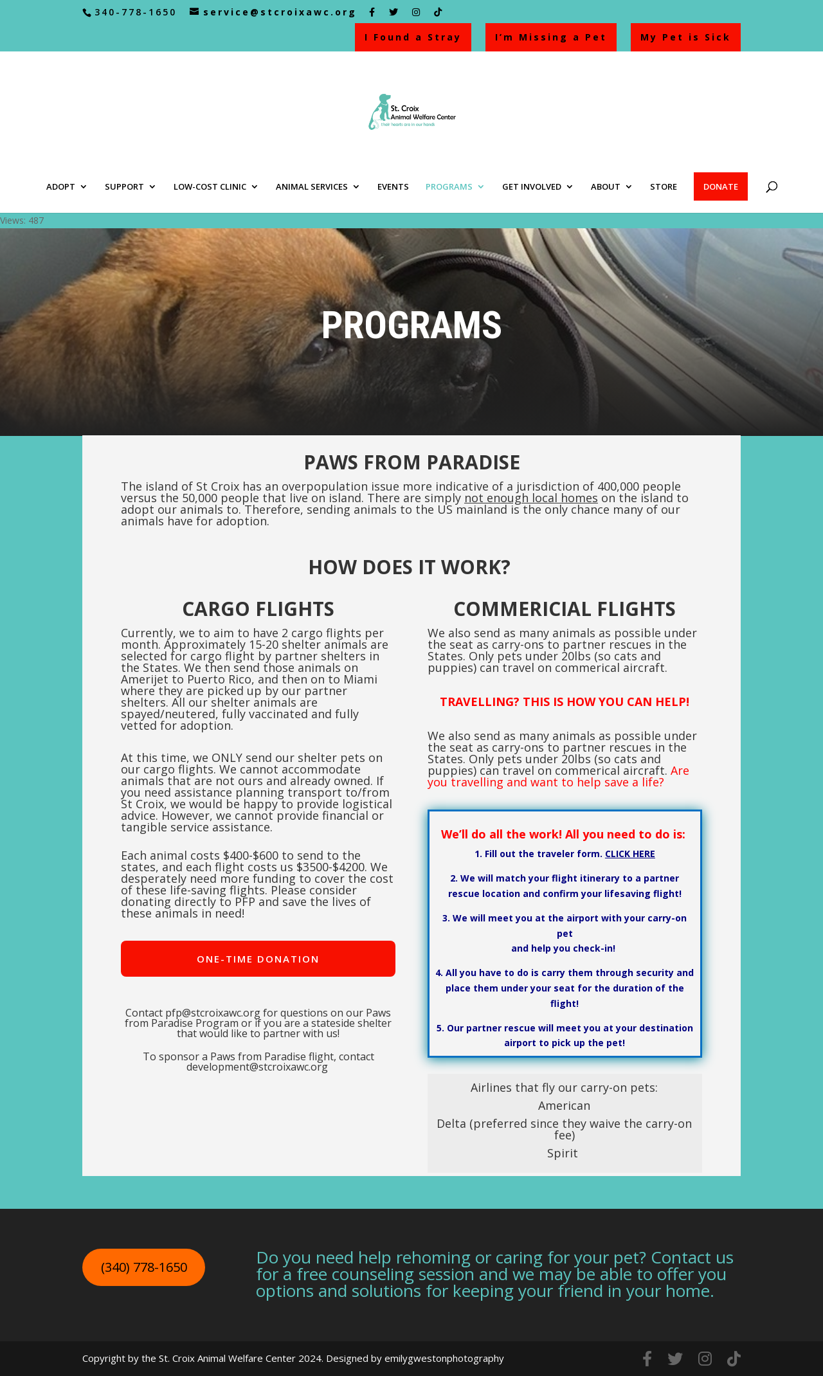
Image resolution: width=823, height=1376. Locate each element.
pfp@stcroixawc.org (212, 1013)
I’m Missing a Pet (551, 37)
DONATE (720, 186)
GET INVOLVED (531, 187)
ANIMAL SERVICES (312, 187)
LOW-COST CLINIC (210, 187)
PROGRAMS (449, 187)
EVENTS (393, 187)
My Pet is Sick (685, 37)
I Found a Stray (413, 37)
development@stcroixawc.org (257, 1067)
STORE (663, 187)
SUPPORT (124, 187)
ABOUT (605, 187)
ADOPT (60, 187)
